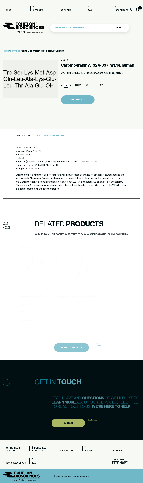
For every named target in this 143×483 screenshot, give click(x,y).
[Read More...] (116, 73)
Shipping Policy (119, 463)
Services (38, 10)
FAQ (90, 10)
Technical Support (16, 463)
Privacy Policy (118, 459)
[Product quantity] (66, 85)
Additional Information (50, 136)
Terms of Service (120, 461)
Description (23, 136)
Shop (8, 10)
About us (66, 10)
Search (120, 27)
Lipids (88, 450)
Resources (121, 10)
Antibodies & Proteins (13, 449)
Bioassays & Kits (68, 450)
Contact (68, 431)
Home (6, 51)
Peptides (15, 51)
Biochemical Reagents (39, 449)
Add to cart (78, 100)
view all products (71, 356)
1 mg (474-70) (81, 85)
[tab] (23, 136)
